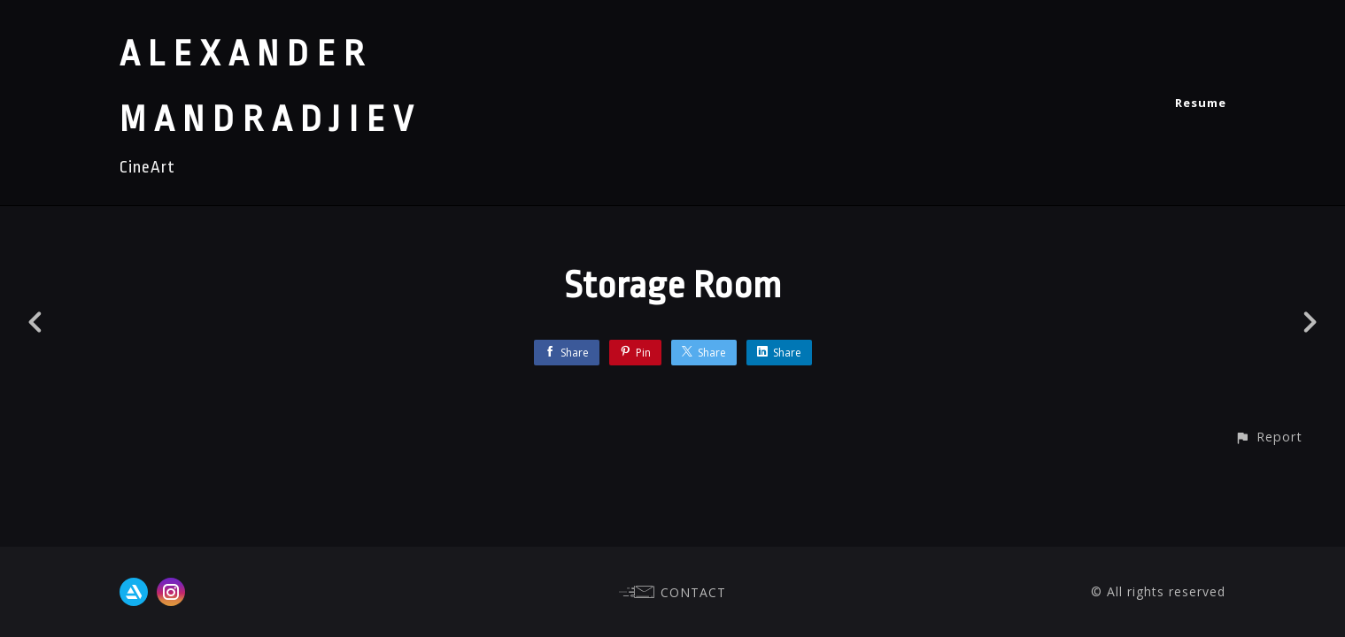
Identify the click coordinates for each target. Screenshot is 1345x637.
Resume (1200, 103)
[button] (1268, 436)
